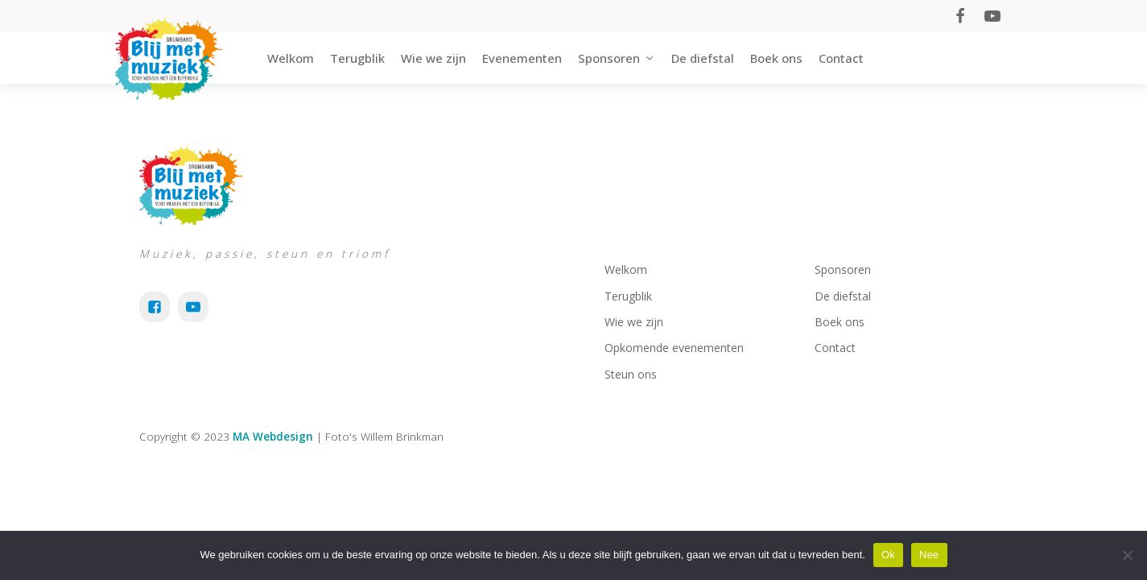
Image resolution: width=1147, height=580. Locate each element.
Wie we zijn (433, 58)
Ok (888, 555)
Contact (841, 58)
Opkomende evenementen (674, 347)
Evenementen (522, 58)
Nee (929, 555)
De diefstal (702, 58)
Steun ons (630, 374)
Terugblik (357, 58)
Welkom (290, 58)
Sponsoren (616, 58)
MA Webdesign (273, 436)
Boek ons (776, 58)
